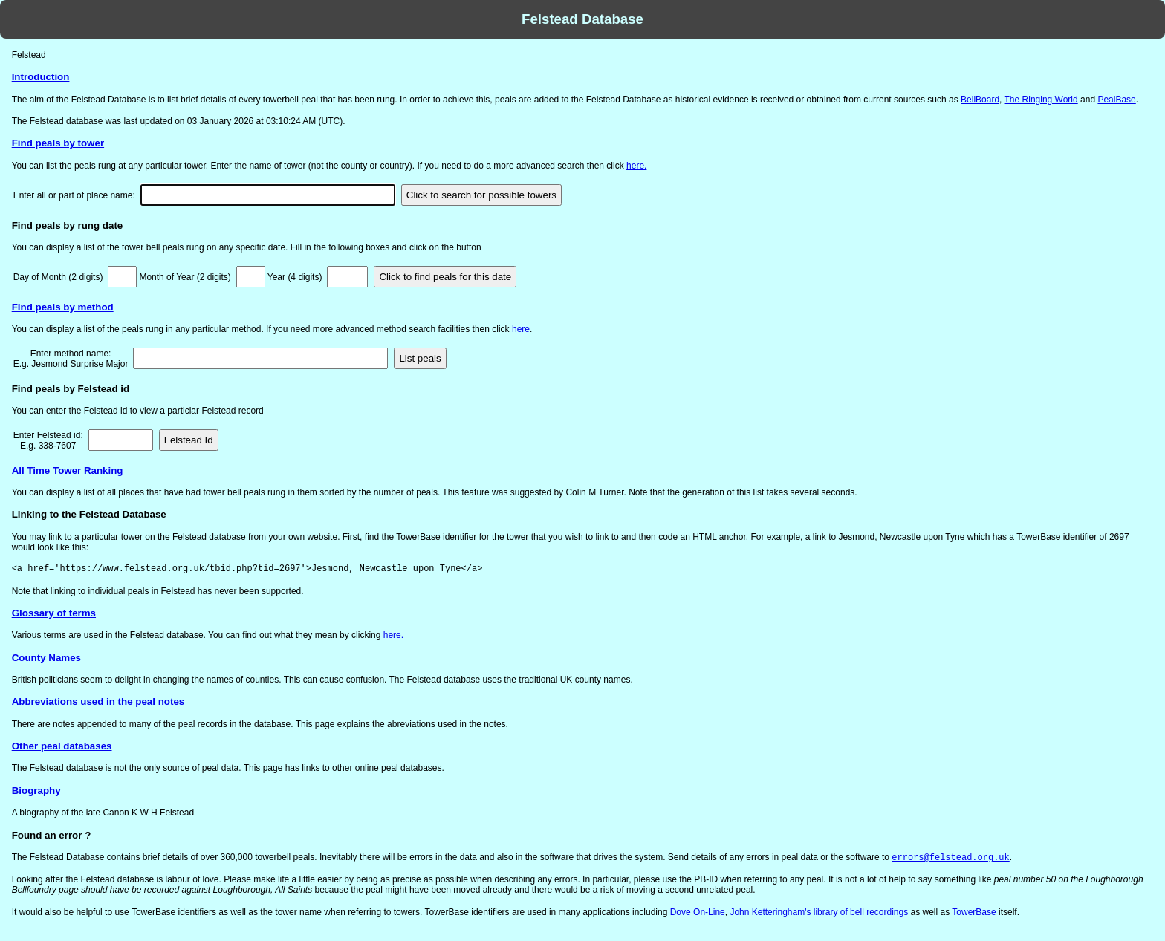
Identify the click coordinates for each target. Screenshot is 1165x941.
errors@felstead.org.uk (950, 858)
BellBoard (980, 99)
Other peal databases (62, 746)
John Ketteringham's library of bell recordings (819, 913)
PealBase (1116, 99)
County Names (46, 657)
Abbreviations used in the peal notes (98, 701)
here (521, 329)
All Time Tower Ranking (67, 470)
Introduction (41, 76)
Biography (36, 790)
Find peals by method (63, 307)
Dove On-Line (697, 913)
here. (636, 165)
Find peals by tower (58, 143)
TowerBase (974, 913)
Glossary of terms (54, 613)
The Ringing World (1041, 99)
